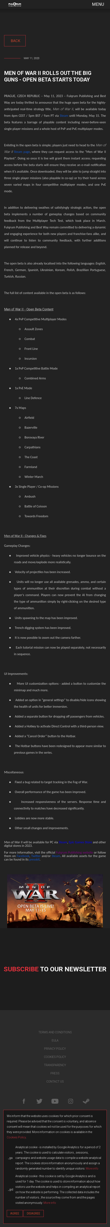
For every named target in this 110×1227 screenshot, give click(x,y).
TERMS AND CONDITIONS (55, 1032)
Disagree (33, 1213)
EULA (55, 1040)
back (15, 41)
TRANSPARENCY (55, 1065)
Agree (14, 1213)
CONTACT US (55, 1081)
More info (92, 1168)
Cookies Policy (16, 1137)
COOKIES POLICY (55, 1057)
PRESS (55, 1073)
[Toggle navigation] (95, 4)
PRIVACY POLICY (55, 1048)
